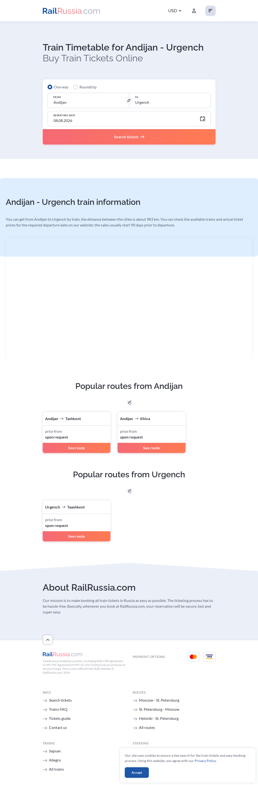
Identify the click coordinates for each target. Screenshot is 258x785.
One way (61, 87)
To (136, 97)
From (57, 97)
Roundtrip (87, 87)
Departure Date (64, 115)
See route (76, 447)
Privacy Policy (205, 761)
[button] (174, 11)
